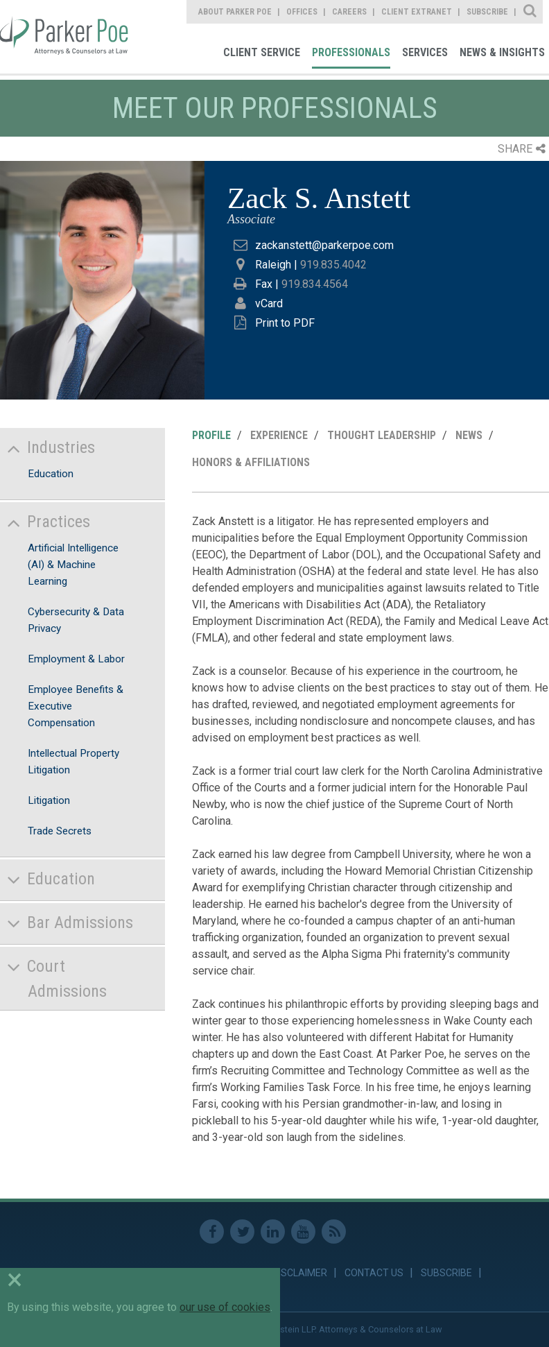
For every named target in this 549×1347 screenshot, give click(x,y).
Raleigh (273, 264)
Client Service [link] (261, 52)
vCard (269, 303)
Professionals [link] (351, 52)
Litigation (49, 800)
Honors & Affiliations (251, 462)
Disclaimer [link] (299, 1272)
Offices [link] (301, 12)
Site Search (530, 12)
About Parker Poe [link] (235, 12)
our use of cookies (225, 1307)
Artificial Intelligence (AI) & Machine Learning (73, 564)
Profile (211, 435)
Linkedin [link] (273, 1231)
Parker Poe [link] (66, 36)
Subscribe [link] (487, 12)
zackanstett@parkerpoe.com (324, 245)
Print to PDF (285, 322)
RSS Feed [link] (334, 1231)
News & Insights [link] (502, 52)
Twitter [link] (242, 1231)
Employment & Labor (76, 659)
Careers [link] (349, 12)
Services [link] (425, 52)
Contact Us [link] (374, 1272)
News (468, 435)
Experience (279, 435)
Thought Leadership (381, 435)
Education (50, 473)
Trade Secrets (60, 831)
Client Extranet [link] (416, 12)
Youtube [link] (303, 1231)
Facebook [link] (212, 1231)
